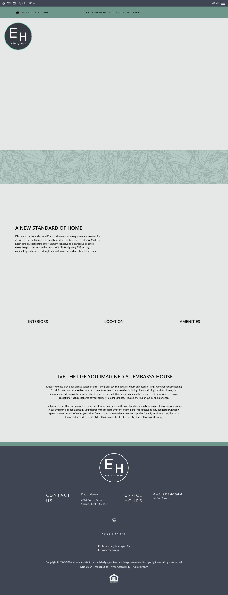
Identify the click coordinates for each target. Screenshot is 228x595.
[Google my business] (17, 12)
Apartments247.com (84, 562)
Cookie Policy (140, 566)
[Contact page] (8, 3)
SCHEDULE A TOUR (35, 12)
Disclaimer (86, 566)
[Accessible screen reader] (3, 3)
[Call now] (26, 3)
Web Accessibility (120, 566)
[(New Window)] (95, 502)
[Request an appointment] (14, 3)
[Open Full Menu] (218, 3)
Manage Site (101, 566)
